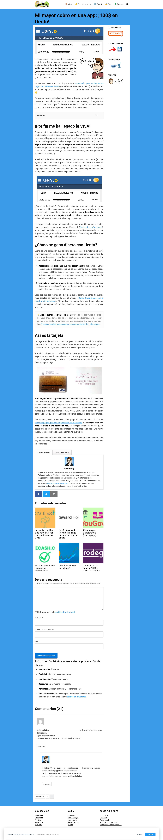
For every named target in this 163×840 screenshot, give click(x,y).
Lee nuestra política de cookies (48, 834)
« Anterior (40, 789)
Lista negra (72, 812)
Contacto (103, 810)
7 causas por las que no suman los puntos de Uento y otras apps (70, 324)
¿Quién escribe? (44, 452)
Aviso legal (104, 812)
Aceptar (150, 834)
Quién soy (104, 808)
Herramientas (73, 815)
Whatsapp (39, 808)
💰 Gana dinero (81, 4)
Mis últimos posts (62, 452)
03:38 (98, 760)
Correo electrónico (44, 622)
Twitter (38, 812)
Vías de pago (73, 810)
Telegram (39, 810)
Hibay (84, 760)
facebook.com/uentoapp (91, 227)
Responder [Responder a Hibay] (46, 777)
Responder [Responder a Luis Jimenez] (41, 739)
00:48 (100, 723)
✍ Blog (108, 4)
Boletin (70, 817)
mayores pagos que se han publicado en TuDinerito (58, 422)
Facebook (39, 815)
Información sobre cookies (111, 817)
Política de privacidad (108, 815)
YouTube (38, 817)
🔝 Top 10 (98, 4)
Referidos (71, 808)
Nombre (39, 610)
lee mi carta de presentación (85, 473)
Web (36, 634)
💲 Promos (118, 4)
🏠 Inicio (68, 4)
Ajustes (139, 834)
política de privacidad (65, 604)
